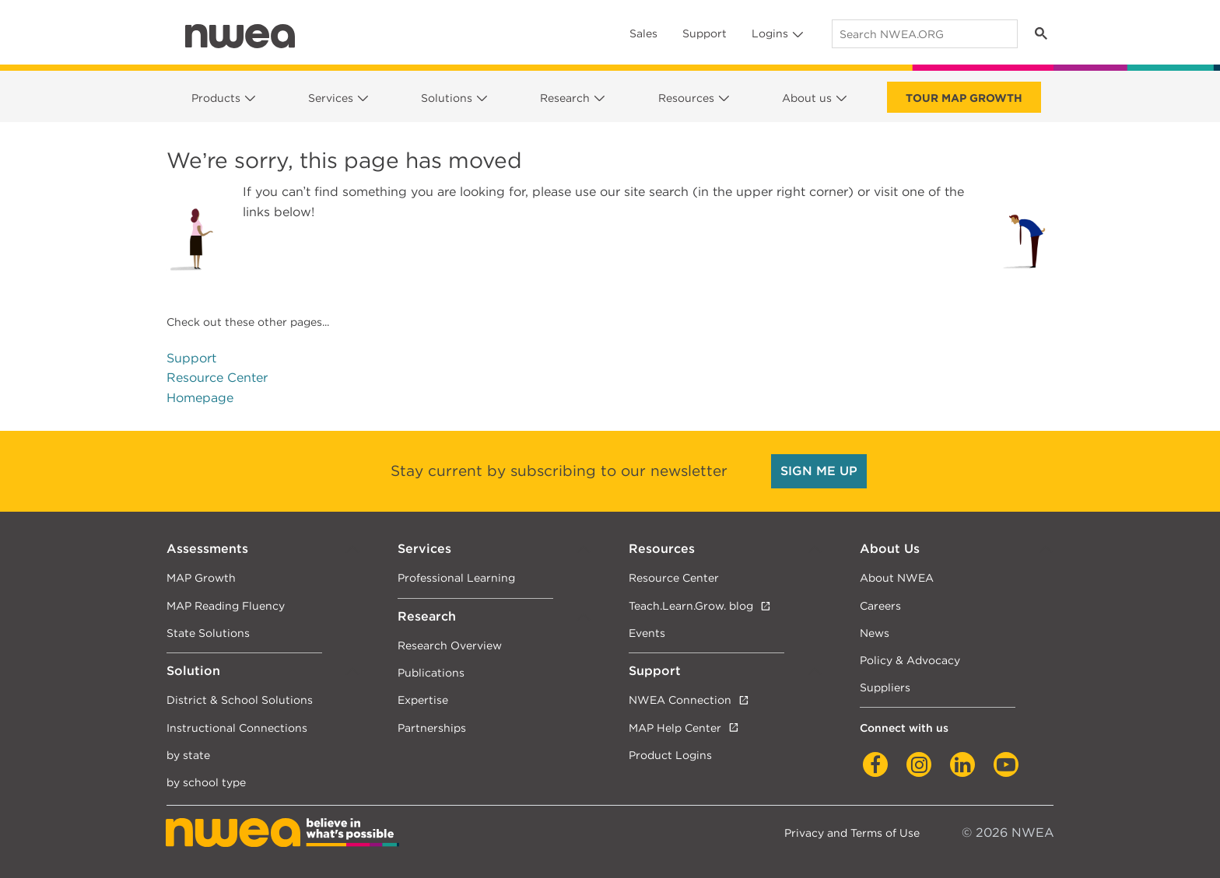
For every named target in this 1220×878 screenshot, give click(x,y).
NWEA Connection (680, 699)
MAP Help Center (675, 727)
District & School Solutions (240, 699)
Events (647, 632)
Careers (880, 605)
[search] (923, 33)
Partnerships (432, 727)
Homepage (200, 397)
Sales (643, 33)
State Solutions (208, 632)
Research (565, 98)
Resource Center (217, 377)
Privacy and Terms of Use (852, 832)
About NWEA (897, 577)
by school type (206, 782)
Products (215, 98)
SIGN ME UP (818, 470)
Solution (193, 670)
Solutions (446, 98)
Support (704, 33)
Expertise (423, 699)
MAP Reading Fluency (226, 605)
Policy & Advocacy (910, 659)
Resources (686, 98)
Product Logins (670, 754)
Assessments (207, 548)
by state (188, 754)
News (874, 632)
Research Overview (450, 645)
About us (807, 98)
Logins (770, 33)
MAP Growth (201, 577)
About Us (890, 548)
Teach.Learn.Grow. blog (691, 605)
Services (330, 98)
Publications (431, 672)
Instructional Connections (237, 727)
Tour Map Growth (964, 98)
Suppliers (885, 687)
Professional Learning (456, 577)
